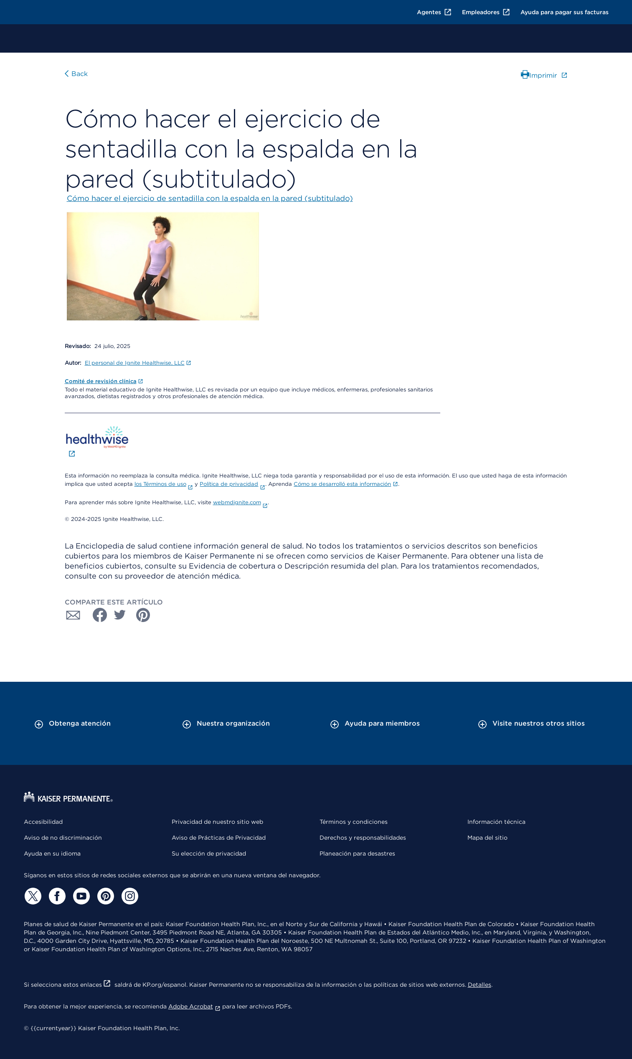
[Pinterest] (104, 896)
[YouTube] (80, 896)
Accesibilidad (43, 821)
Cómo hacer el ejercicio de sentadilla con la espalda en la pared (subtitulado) (210, 198)
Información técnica (496, 821)
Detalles (479, 984)
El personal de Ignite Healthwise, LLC (138, 363)
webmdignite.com (240, 502)
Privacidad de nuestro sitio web (217, 821)
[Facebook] (56, 896)
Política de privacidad (232, 484)
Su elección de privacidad (209, 853)
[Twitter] (32, 896)
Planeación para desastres (357, 853)
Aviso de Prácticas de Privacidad (219, 837)
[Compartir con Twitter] (120, 615)
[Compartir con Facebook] (96, 615)
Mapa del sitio (487, 837)
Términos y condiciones (354, 821)
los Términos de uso (164, 484)
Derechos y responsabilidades (363, 837)
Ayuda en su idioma (52, 853)
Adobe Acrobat (194, 1006)
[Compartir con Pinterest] (143, 615)
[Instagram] (129, 896)
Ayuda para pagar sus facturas (564, 12)
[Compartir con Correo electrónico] (73, 615)
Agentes (434, 12)
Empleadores (486, 12)
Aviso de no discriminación (63, 837)
